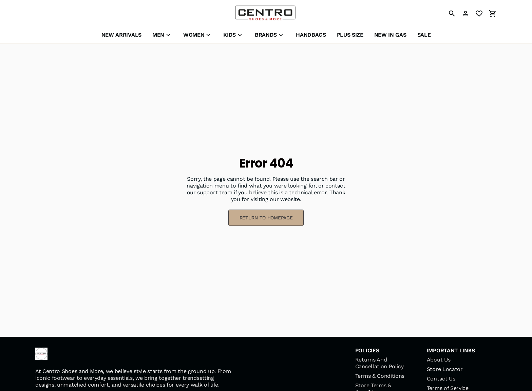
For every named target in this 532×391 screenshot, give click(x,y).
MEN (158, 35)
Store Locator (445, 369)
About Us (438, 359)
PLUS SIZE (350, 35)
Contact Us (441, 378)
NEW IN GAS (390, 35)
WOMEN (193, 35)
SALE (424, 35)
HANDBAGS (311, 35)
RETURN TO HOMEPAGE (266, 217)
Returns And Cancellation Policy (379, 363)
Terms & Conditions (379, 376)
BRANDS (266, 35)
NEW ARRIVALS (121, 35)
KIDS (229, 35)
